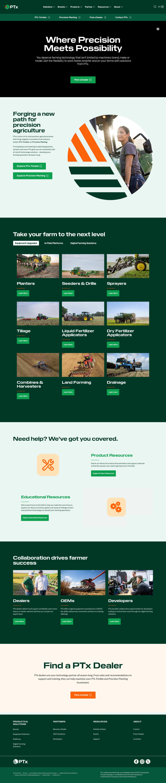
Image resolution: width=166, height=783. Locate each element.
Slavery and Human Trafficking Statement (27, 775)
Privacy (25, 773)
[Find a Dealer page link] (83, 79)
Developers (57, 739)
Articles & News (99, 729)
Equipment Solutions (21, 734)
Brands (16, 729)
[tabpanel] (83, 329)
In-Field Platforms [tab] (53, 243)
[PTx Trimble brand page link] (29, 166)
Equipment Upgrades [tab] (26, 243)
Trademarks (55, 775)
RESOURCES (100, 721)
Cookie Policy (46, 775)
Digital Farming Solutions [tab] (83, 243)
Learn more (113, 392)
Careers (136, 729)
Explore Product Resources (103, 473)
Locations (137, 739)
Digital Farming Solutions (19, 745)
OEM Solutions (59, 734)
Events (96, 734)
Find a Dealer (138, 734)
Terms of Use (17, 773)
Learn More (23, 293)
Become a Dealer (59, 729)
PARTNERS (59, 721)
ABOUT (137, 721)
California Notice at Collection (68, 773)
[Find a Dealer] (83, 695)
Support (96, 739)
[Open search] (155, 6)
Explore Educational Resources (35, 518)
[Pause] (157, 29)
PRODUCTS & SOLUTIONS (20, 722)
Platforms (17, 739)
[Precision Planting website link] (32, 175)
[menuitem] (49, 6)
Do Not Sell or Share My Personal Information (43, 773)
